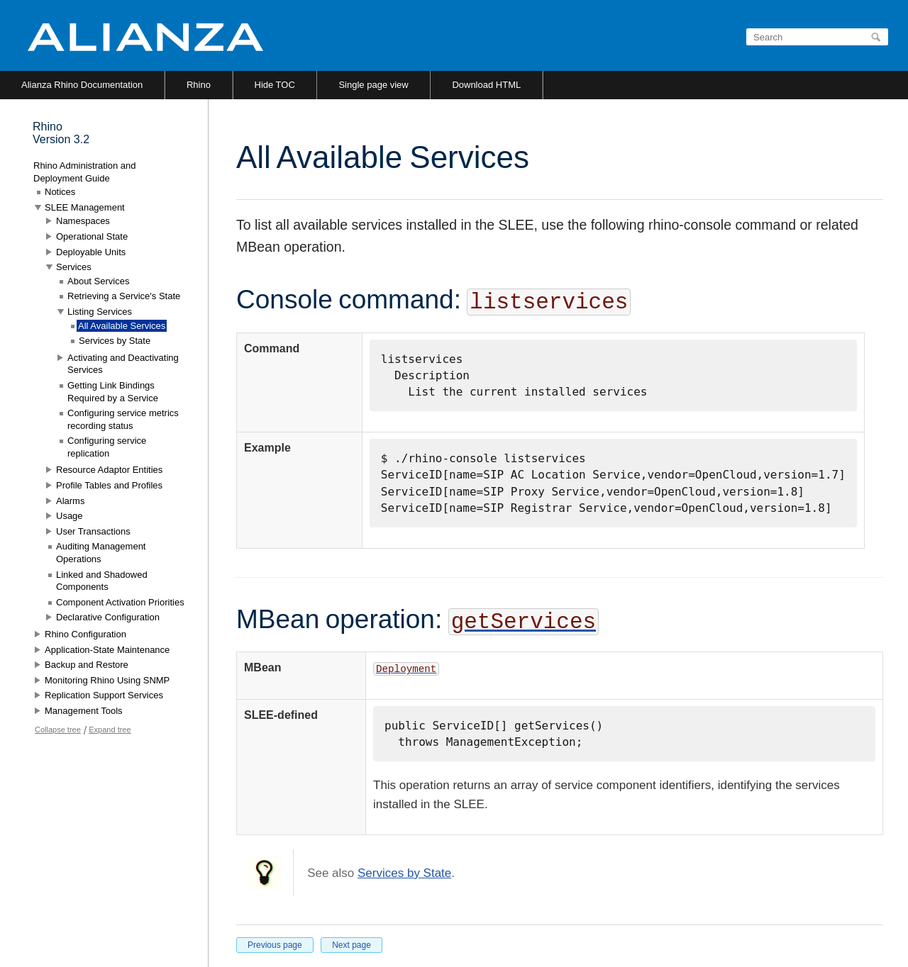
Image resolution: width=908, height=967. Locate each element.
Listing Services (99, 311)
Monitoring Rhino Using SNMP (107, 680)
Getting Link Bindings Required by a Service (112, 391)
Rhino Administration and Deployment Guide (84, 172)
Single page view (373, 84)
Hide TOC (275, 84)
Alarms (70, 501)
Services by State (404, 873)
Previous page (275, 945)
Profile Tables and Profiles (109, 485)
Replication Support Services (104, 695)
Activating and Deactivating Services (123, 364)
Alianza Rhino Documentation (82, 84)
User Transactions (93, 531)
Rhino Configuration (85, 634)
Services (74, 267)
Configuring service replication (106, 447)
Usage (69, 515)
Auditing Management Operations (100, 552)
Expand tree (110, 729)
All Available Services (121, 325)
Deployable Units (91, 252)
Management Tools (84, 710)
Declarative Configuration (108, 617)
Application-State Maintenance (107, 649)
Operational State (92, 236)
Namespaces (83, 221)
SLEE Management (85, 207)
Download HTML (486, 84)
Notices (60, 191)
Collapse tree (58, 729)
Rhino (199, 84)
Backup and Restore (86, 664)
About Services (98, 281)
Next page (351, 945)
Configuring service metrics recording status (123, 419)
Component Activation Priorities (120, 602)
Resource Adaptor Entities (109, 469)
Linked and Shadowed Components (102, 581)
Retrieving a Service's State (123, 296)
